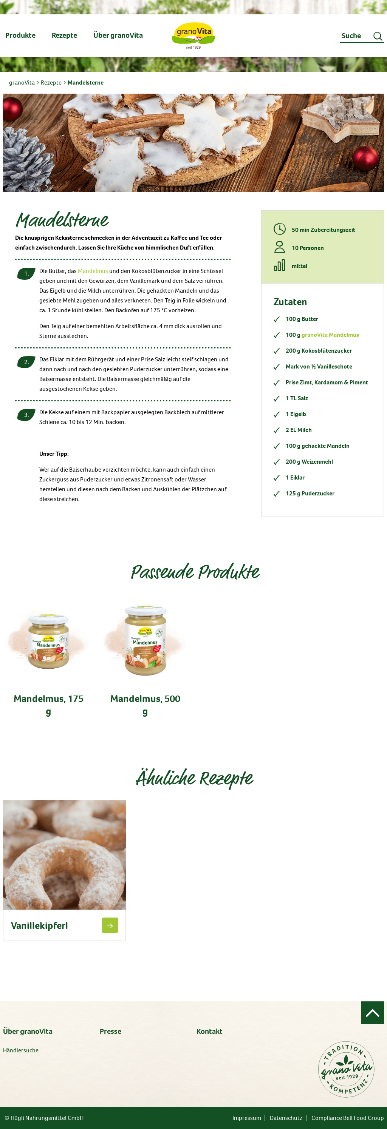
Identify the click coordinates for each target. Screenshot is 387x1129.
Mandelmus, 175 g (49, 705)
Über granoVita (28, 1031)
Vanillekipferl (39, 925)
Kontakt (210, 1031)
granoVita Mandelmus (330, 335)
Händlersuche (21, 1050)
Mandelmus (93, 271)
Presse (110, 1031)
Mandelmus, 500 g (145, 705)
